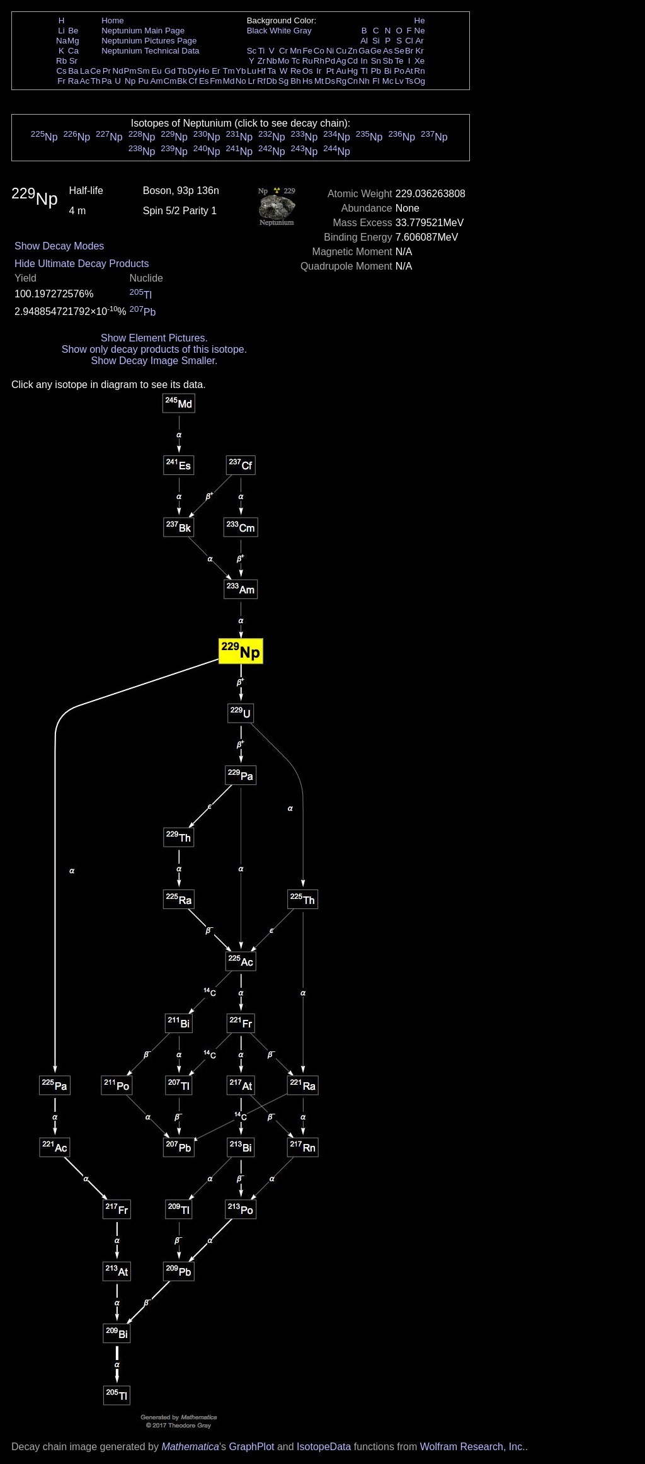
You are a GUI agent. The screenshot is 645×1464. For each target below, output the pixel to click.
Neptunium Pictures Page (149, 40)
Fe (307, 50)
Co (319, 50)
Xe (419, 61)
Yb (241, 71)
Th (96, 81)
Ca (73, 50)
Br (409, 50)
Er (216, 71)
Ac (85, 81)
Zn (353, 50)
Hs (307, 81)
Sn (376, 61)
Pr (107, 71)
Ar (419, 40)
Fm (216, 81)
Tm (228, 71)
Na (61, 40)
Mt (319, 81)
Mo (284, 61)
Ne (419, 30)
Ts (409, 81)
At (409, 71)
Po (399, 71)
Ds (330, 81)
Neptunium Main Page (143, 30)
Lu (251, 71)
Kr (419, 50)
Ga (364, 50)
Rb (61, 61)
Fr (61, 81)
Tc (296, 61)
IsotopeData (324, 1446)
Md (229, 81)
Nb (271, 61)
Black (257, 30)
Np (130, 81)
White (280, 30)
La (84, 71)
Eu (156, 71)
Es (204, 81)
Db (271, 81)
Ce (95, 71)
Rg (341, 81)
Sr (73, 61)
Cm (170, 81)
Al (364, 40)
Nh (364, 81)
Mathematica (190, 1446)
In (364, 61)
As (388, 50)
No (241, 81)
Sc (252, 50)
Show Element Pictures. (154, 338)
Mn (296, 50)
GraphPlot (251, 1446)
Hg (352, 71)
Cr (283, 50)
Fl (375, 81)
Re (295, 71)
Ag (341, 61)
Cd (352, 61)
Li (61, 30)
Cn (352, 81)
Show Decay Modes (59, 246)
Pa (106, 81)
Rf (261, 81)
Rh (319, 61)
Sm (143, 71)
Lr (252, 81)
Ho (203, 71)
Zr (262, 61)
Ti (261, 50)
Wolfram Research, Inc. (472, 1446)
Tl (364, 71)
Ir (318, 71)
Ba (73, 71)
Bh (295, 81)
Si (376, 40)
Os (307, 71)
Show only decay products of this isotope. (154, 349)
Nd (118, 71)
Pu (143, 81)
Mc (388, 81)
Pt (330, 71)
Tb (182, 71)
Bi (388, 71)
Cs (61, 71)
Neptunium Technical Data (150, 50)
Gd (170, 71)
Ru (307, 61)
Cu (341, 50)
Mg (73, 40)
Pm (130, 71)
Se (399, 50)
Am (157, 81)
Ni (330, 50)
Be (73, 30)
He (419, 20)
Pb (376, 71)
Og (419, 81)
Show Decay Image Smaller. (154, 360)
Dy (193, 71)
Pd (330, 61)
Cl (409, 40)
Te (399, 61)
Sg (283, 81)
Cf (192, 81)
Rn (419, 71)
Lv (399, 81)
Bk (182, 81)
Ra (73, 81)
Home (112, 20)
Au (341, 71)
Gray (303, 30)
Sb (388, 61)
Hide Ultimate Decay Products (81, 263)
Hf (261, 71)
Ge (376, 50)
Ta (271, 71)
